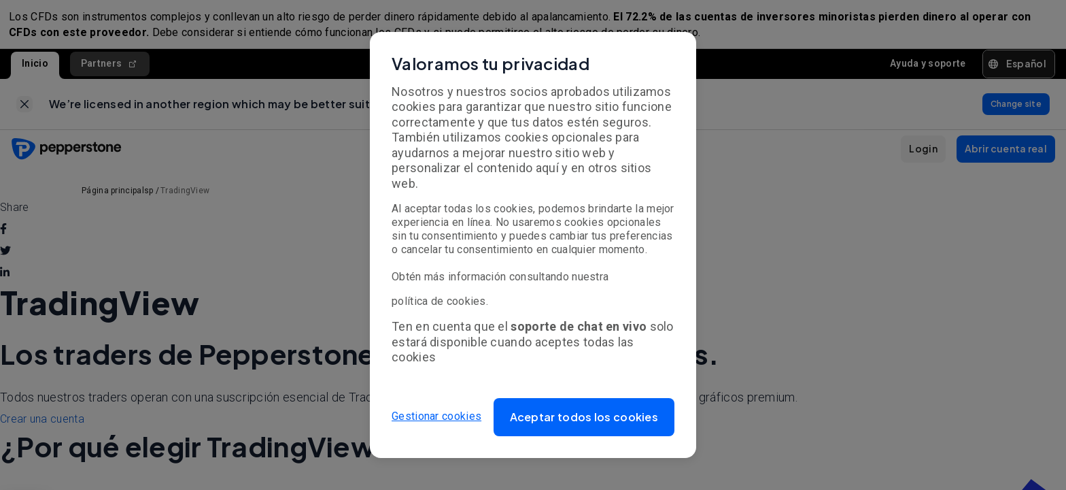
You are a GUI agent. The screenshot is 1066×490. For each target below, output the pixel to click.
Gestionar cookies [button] (436, 416)
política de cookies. (440, 301)
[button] (584, 417)
